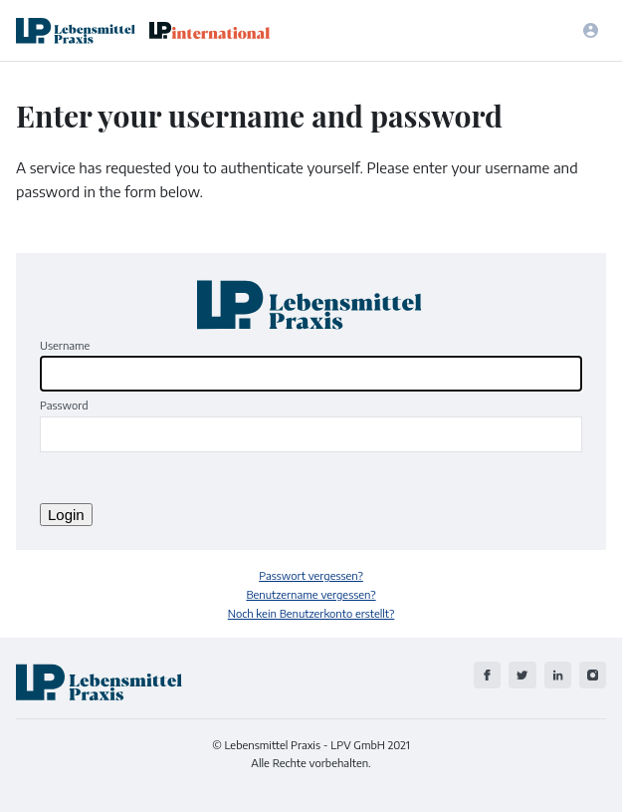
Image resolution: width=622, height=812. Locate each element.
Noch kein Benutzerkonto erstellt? (311, 613)
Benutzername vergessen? (310, 594)
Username (65, 345)
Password (64, 404)
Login (66, 514)
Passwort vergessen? (311, 575)
